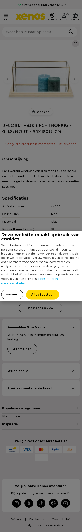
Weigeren (12, 294)
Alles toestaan (42, 294)
